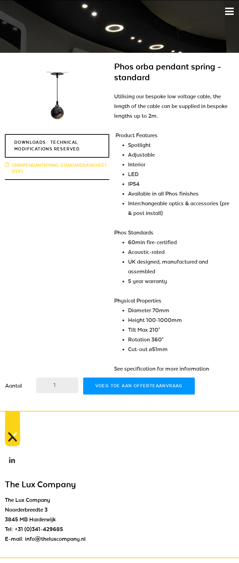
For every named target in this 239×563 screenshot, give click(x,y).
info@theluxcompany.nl (55, 539)
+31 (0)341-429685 (39, 529)
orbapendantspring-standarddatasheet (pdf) (56, 168)
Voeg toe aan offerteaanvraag (139, 385)
